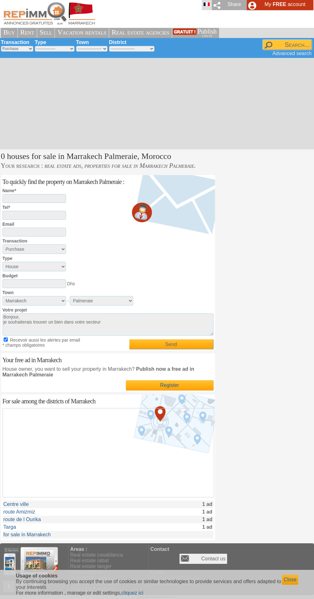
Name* (9, 190)
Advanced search (292, 53)
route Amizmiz (19, 511)
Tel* (6, 207)
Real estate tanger (91, 566)
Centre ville (16, 504)
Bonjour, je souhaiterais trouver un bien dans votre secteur (108, 324)
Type (40, 42)
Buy (9, 32)
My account (285, 4)
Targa (9, 527)
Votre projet (15, 309)
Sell (46, 32)
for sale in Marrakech (27, 534)
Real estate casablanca (96, 555)
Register (169, 385)
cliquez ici (132, 593)
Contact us (213, 558)
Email (8, 224)
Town (82, 42)
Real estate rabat (89, 560)
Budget (10, 275)
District (118, 42)
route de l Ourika (22, 519)
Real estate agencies (140, 32)
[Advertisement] (123, 103)
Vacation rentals (81, 32)
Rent (27, 32)
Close (290, 579)
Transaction (15, 42)
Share (234, 4)
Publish (207, 33)
